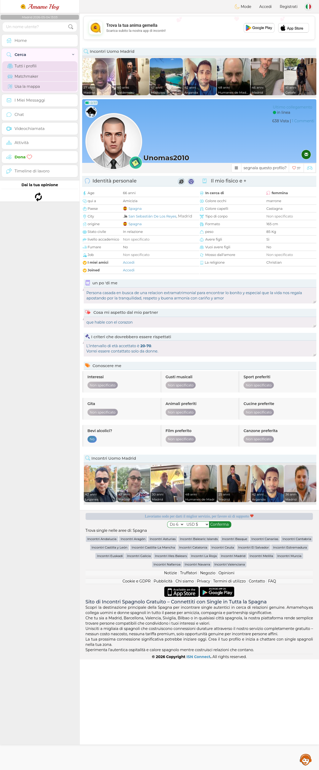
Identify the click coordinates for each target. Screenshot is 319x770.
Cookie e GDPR (136, 581)
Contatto (257, 581)
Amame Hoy (40, 7)
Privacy (203, 581)
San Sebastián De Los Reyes (152, 216)
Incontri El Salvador (253, 547)
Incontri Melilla (261, 556)
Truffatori (188, 573)
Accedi (265, 6)
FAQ (272, 581)
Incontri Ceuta (222, 547)
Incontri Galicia (139, 556)
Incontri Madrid (233, 556)
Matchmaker (22, 76)
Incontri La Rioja (204, 556)
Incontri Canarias (264, 539)
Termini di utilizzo (229, 581)
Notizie (170, 573)
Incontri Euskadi (110, 556)
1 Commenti (303, 121)
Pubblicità (163, 581)
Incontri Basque (234, 539)
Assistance (306, 759)
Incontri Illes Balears (171, 556)
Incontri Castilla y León (110, 547)
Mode (242, 6)
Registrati (289, 6)
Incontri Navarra (197, 564)
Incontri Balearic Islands (199, 539)
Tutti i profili (22, 66)
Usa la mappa (23, 86)
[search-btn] (71, 27)
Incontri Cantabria (296, 539)
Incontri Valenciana (229, 564)
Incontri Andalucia (102, 539)
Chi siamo (184, 581)
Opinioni (226, 573)
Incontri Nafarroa (167, 564)
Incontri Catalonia (193, 547)
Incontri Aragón (133, 539)
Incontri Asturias (163, 539)
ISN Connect (199, 656)
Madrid (185, 216)
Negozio (207, 573)
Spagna (135, 208)
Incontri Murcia (289, 556)
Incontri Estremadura (290, 547)
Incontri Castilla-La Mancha (153, 547)
